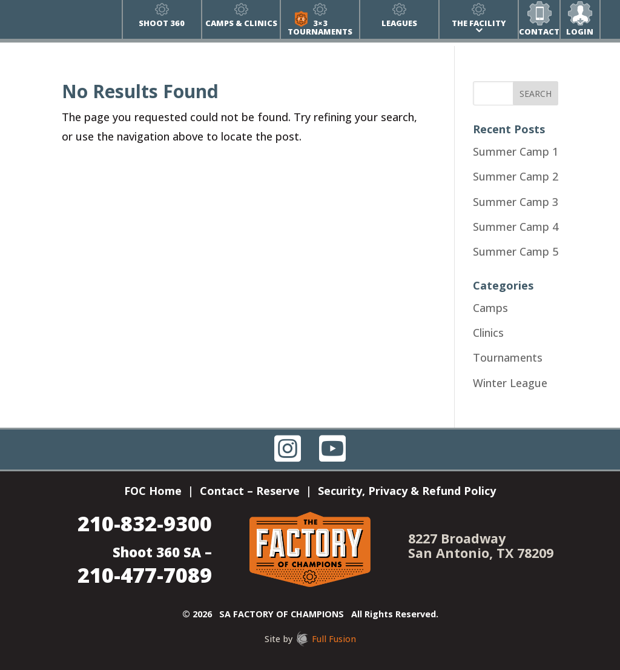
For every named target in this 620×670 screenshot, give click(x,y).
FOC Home (153, 492)
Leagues (399, 23)
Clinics (488, 332)
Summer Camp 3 (515, 201)
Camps (490, 307)
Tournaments (507, 357)
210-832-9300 (145, 523)
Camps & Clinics (241, 23)
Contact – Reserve (250, 492)
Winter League (510, 383)
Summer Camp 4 (515, 226)
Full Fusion (334, 639)
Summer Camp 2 (515, 176)
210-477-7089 (145, 574)
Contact (539, 31)
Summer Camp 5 (515, 251)
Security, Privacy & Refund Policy (407, 492)
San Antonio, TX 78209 (480, 553)
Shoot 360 (162, 23)
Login (579, 31)
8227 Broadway (457, 538)
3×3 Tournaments (320, 27)
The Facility (479, 23)
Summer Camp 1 (515, 151)
